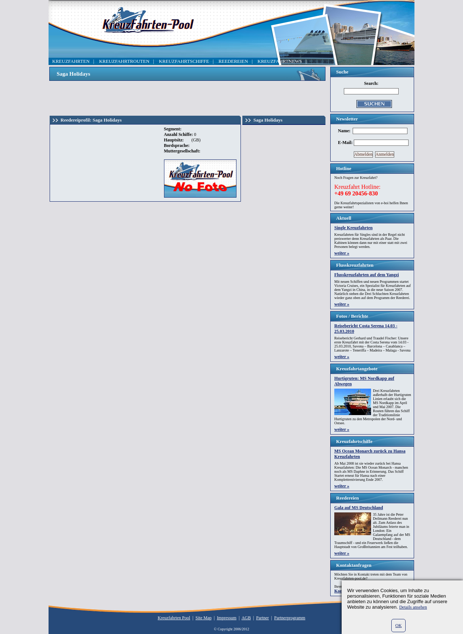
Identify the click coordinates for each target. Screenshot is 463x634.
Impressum (226, 617)
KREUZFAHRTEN (71, 61)
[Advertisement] (187, 97)
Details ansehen (413, 607)
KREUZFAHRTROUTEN (124, 61)
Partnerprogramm (290, 617)
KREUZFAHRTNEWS (279, 61)
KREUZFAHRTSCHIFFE (184, 61)
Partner (262, 617)
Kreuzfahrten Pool (174, 617)
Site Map (204, 617)
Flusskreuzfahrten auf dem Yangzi (366, 274)
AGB (246, 617)
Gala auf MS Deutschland (358, 507)
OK (398, 625)
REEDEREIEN (233, 61)
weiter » (341, 253)
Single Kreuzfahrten (353, 227)
